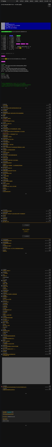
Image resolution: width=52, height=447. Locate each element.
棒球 (7, 412)
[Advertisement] (26, 15)
